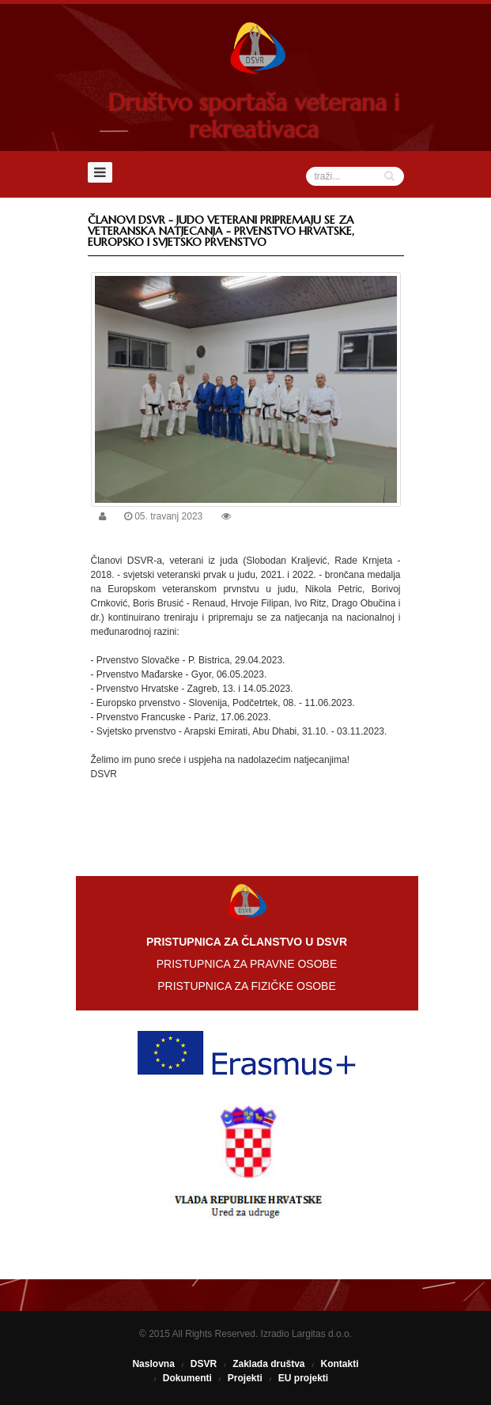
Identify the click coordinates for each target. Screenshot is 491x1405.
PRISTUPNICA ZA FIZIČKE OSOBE (246, 986)
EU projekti (303, 1378)
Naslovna (153, 1363)
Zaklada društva (268, 1363)
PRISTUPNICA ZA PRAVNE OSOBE (247, 963)
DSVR (204, 1363)
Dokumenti (187, 1378)
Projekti (245, 1378)
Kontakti (340, 1363)
